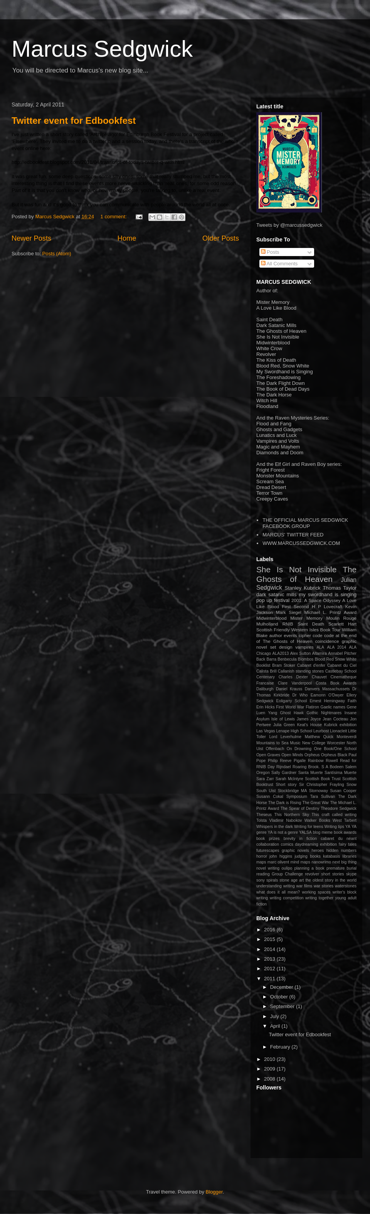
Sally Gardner (283, 773)
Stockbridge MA (292, 791)
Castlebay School (341, 671)
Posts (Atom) (56, 253)
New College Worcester (323, 743)
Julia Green (284, 725)
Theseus (264, 815)
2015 (270, 939)
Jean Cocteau (335, 719)
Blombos (305, 659)
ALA (320, 647)
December (282, 987)
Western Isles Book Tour (316, 629)
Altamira (319, 653)
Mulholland (267, 623)
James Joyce (309, 719)
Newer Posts (31, 238)
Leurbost (321, 731)
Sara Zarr (265, 779)
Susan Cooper (343, 791)
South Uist (266, 791)
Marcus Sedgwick (102, 49)
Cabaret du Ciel (342, 665)
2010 (270, 1059)
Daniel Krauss (289, 689)
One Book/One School (335, 749)
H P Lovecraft (327, 606)
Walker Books (317, 820)
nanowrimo (321, 862)
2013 (270, 959)
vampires (304, 646)
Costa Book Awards (336, 683)
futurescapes (267, 850)
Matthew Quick (319, 737)
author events (283, 635)
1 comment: (114, 216)
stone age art (291, 880)
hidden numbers (341, 850)
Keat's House (309, 725)
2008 (270, 1079)
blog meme (323, 832)
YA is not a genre (283, 832)
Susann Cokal (269, 796)
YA (347, 827)
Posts (270, 252)
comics (287, 844)
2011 (270, 978)
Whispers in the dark (274, 827)
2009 (270, 1069)
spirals (272, 880)
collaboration (267, 844)
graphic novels (295, 850)
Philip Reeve (279, 761)
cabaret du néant (339, 838)
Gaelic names (333, 707)
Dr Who (300, 695)
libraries (350, 856)
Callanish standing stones (301, 671)
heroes (317, 850)
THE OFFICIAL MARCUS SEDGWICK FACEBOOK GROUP (305, 523)
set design (281, 646)
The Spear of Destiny (300, 808)
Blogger (214, 1192)
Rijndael (283, 767)
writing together (319, 898)
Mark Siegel (288, 612)
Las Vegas (265, 731)
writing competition (287, 898)
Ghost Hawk (292, 713)
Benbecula (287, 659)
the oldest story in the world (331, 880)
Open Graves (268, 755)
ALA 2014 (336, 647)
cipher (305, 635)
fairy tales (348, 844)
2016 (270, 929)
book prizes (268, 838)
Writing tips (334, 827)
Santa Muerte (310, 773)
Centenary (265, 677)
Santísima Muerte (341, 773)
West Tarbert (345, 820)
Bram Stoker (283, 665)
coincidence (327, 641)
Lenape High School (294, 731)
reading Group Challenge (279, 874)
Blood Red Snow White (336, 659)
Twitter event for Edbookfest (74, 120)
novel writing (267, 868)
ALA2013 (280, 653)
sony (260, 880)
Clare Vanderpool (295, 683)
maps (261, 862)
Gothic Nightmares (324, 713)
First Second (295, 606)
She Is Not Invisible (296, 569)
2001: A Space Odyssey (316, 600)
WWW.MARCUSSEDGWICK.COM (301, 543)
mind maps (300, 862)
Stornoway (318, 791)
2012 (270, 968)
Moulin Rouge (341, 617)
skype (351, 874)
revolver (312, 874)
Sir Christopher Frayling (321, 784)
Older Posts (220, 238)
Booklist (263, 665)
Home (127, 238)
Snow (351, 784)
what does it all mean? (278, 892)
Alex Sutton (300, 653)
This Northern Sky (291, 815)
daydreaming (306, 844)
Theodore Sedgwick (339, 808)
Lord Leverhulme (285, 737)
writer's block (345, 892)
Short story (286, 784)
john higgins (280, 856)
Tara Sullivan (322, 796)
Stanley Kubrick (303, 588)
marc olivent (278, 862)
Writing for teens (308, 827)
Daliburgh (264, 689)
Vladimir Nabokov (285, 820)
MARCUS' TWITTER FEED (292, 535)
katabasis (331, 856)
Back (260, 659)
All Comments (279, 263)
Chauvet (319, 677)
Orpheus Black (334, 755)
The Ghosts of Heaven (306, 574)
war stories (323, 886)
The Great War (316, 803)
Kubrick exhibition (340, 725)
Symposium (296, 796)
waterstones (346, 886)
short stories (332, 874)
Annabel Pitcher (342, 653)
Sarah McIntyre (289, 779)
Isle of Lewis (283, 719)
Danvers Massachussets (327, 689)
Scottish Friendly (273, 629)
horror (261, 856)
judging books (307, 856)
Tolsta (261, 820)
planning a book (309, 868)
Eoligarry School (291, 701)
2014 (270, 949)
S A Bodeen (332, 767)
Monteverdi (347, 737)
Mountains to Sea (272, 743)
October (279, 997)
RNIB (288, 623)
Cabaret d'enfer (311, 665)
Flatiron (312, 707)
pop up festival (272, 600)
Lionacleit (338, 731)
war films (304, 886)
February (281, 1047)
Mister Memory (306, 617)
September (283, 1006)
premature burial (341, 868)
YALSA (305, 832)
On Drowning (299, 749)
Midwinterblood (271, 617)
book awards (345, 832)
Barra (271, 659)
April (276, 1026)
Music (295, 743)
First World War (290, 707)
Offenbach (275, 749)
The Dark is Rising (284, 803)
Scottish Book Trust (323, 779)
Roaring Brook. (306, 767)
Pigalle (300, 761)
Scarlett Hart (342, 623)
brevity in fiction (300, 838)
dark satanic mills (276, 594)
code (317, 635)
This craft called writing (334, 815)
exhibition (328, 844)
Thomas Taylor (340, 588)
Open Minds (292, 755)
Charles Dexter (293, 677)
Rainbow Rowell (323, 761)
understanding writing (275, 886)
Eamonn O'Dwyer (327, 695)
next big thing (344, 862)
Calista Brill (266, 671)
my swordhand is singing (328, 594)
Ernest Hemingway (327, 701)
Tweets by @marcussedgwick (289, 225)
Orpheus (312, 755)
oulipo (286, 868)
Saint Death (311, 623)
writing (262, 898)
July (275, 1016)
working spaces (316, 892)
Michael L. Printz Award (330, 612)
